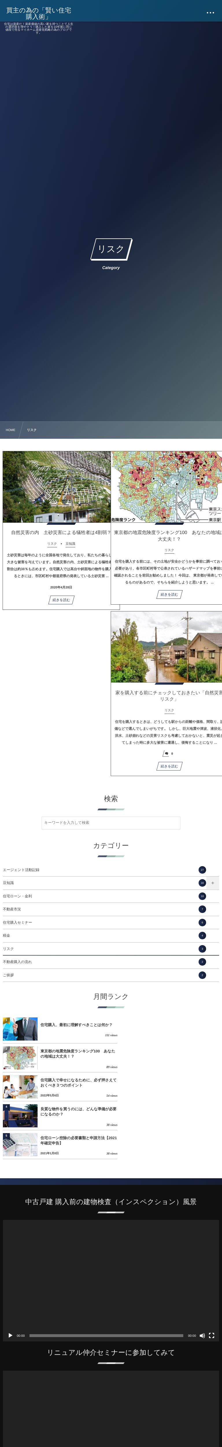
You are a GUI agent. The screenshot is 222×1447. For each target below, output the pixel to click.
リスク (104, 949)
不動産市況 (104, 909)
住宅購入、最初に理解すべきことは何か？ (72, 1025)
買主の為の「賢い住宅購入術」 (39, 13)
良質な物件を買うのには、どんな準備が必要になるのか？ (183, 1053)
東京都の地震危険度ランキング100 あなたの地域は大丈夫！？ (182, 1025)
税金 (104, 935)
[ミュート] (202, 1278)
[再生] (10, 1278)
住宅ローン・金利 (104, 896)
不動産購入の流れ (104, 962)
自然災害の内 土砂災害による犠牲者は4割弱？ (57, 532)
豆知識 (104, 883)
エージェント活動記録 (104, 870)
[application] (111, 1223)
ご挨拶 (104, 975)
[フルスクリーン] (211, 1278)
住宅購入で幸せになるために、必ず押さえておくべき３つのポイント (74, 1053)
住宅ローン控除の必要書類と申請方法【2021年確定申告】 (72, 1082)
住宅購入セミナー (104, 922)
